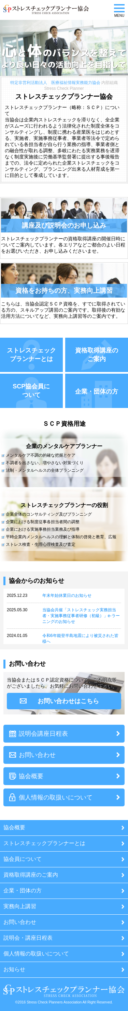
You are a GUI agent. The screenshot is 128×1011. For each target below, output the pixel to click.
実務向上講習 (19, 906)
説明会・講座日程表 (28, 938)
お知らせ (14, 969)
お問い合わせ (37, 754)
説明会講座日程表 (43, 733)
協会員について (22, 859)
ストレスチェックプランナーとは (44, 843)
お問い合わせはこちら (68, 701)
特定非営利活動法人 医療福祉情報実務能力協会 (55, 82)
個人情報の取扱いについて (56, 797)
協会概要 (31, 776)
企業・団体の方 (22, 890)
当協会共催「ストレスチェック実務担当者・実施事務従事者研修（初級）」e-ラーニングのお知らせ (81, 615)
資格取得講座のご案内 (30, 875)
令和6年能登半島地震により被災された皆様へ (80, 638)
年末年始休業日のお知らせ (66, 595)
